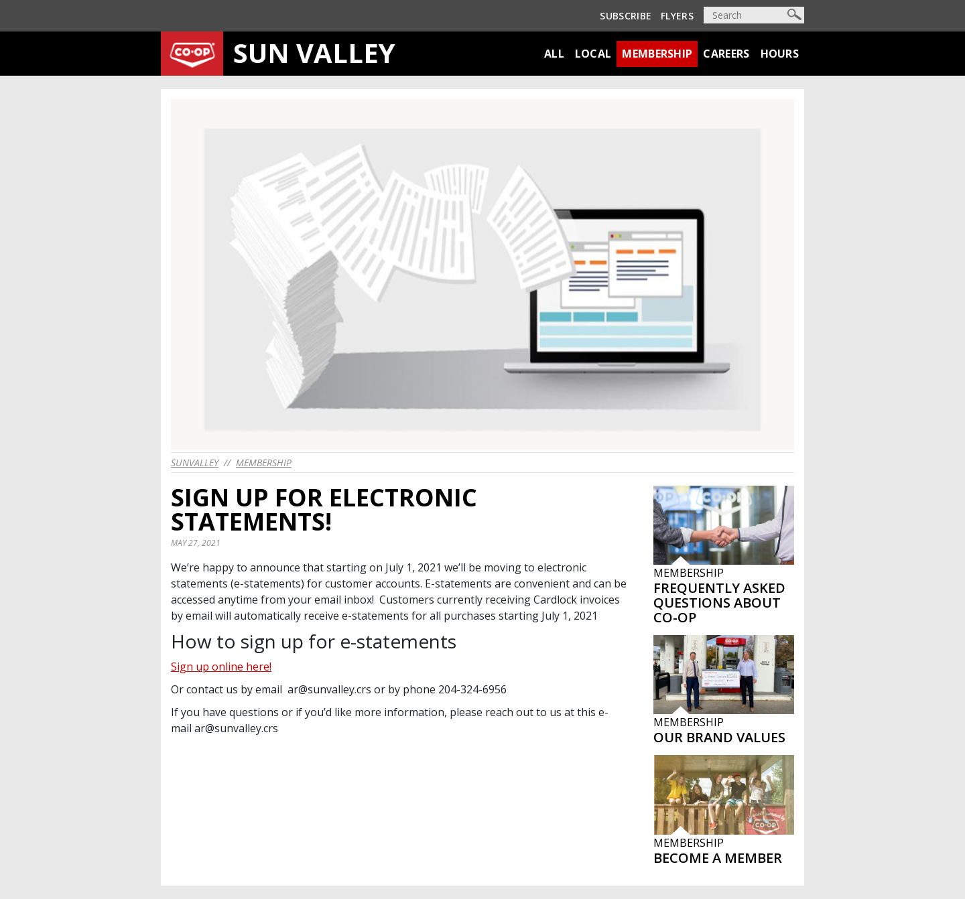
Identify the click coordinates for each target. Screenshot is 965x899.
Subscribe (625, 15)
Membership (657, 53)
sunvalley (194, 462)
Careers (726, 53)
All (554, 53)
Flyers (677, 15)
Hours (780, 53)
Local (593, 53)
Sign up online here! (221, 666)
